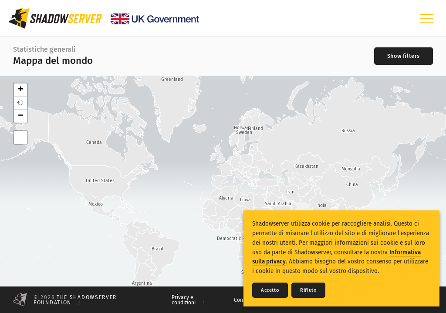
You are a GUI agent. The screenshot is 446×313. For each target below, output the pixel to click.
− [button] (21, 116)
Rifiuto (308, 290)
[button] (20, 103)
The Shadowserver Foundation (75, 300)
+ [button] (21, 90)
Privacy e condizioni (184, 300)
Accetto (270, 290)
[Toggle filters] (403, 56)
